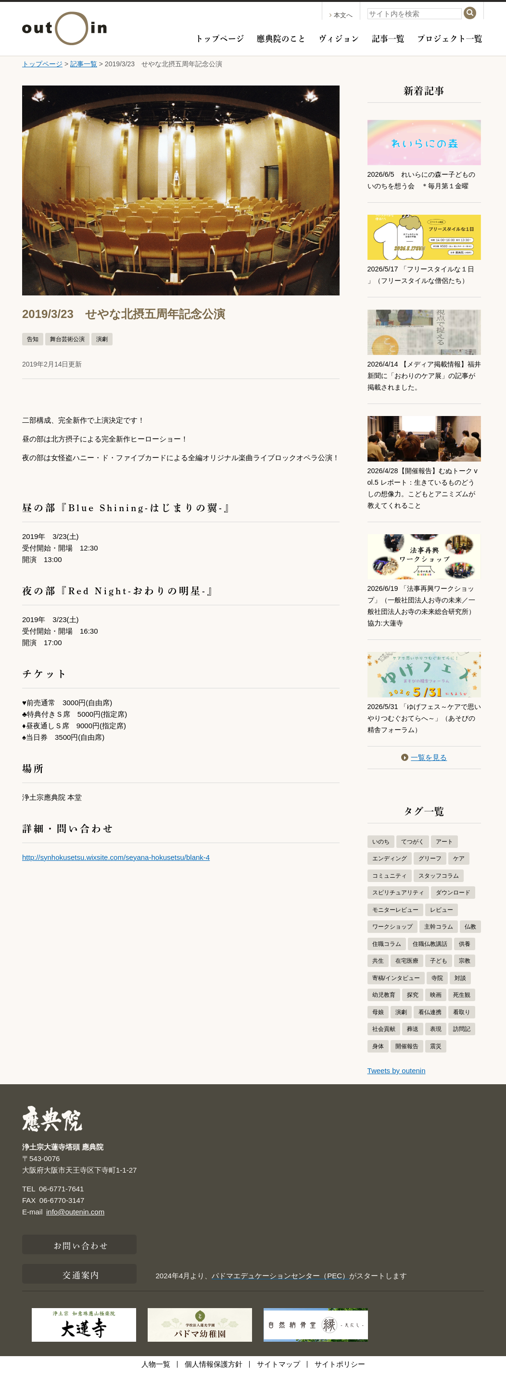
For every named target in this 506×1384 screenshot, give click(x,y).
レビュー (441, 921)
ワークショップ (392, 938)
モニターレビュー (395, 921)
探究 (412, 1006)
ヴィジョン (338, 37)
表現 (436, 1040)
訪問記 (461, 1040)
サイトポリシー (340, 1376)
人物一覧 (155, 1376)
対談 (460, 989)
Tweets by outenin (396, 1082)
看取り (461, 1023)
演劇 (102, 339)
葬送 (412, 1040)
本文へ (341, 15)
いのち (381, 853)
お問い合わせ (81, 1256)
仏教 (470, 938)
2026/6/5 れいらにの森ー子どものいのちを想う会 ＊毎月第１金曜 (421, 185)
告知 (32, 339)
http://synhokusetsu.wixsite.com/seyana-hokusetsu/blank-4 (116, 857)
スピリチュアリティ (398, 904)
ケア (459, 870)
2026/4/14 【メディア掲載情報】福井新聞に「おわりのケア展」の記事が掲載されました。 (424, 387)
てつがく (412, 853)
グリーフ (430, 870)
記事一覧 (388, 37)
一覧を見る (424, 769)
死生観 (461, 1006)
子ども (438, 972)
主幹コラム (438, 938)
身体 (378, 1057)
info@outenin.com (75, 1223)
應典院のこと (281, 37)
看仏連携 (430, 1023)
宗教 (464, 972)
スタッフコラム (438, 887)
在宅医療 (406, 972)
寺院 (437, 989)
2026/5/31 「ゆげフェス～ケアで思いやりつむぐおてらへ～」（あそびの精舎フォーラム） (424, 729)
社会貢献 (383, 1040)
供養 (464, 955)
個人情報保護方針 (213, 1376)
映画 (436, 1006)
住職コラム (386, 955)
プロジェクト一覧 (449, 37)
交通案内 (81, 1285)
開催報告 (406, 1057)
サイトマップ (278, 1376)
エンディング (389, 870)
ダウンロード (453, 904)
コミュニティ (389, 887)
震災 (436, 1057)
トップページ (219, 37)
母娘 (378, 1023)
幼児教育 (383, 1006)
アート (444, 853)
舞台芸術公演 (67, 339)
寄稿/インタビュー (396, 989)
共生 (378, 972)
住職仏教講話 (430, 955)
